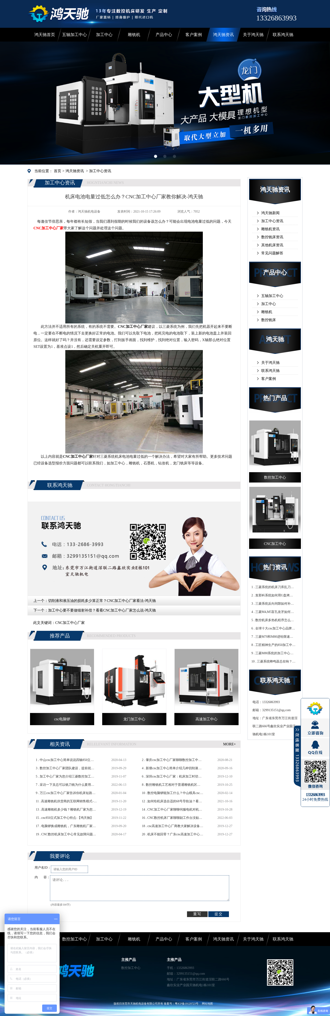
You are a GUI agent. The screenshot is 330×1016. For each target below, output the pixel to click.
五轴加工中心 (74, 34)
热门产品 (275, 398)
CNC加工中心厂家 (70, 623)
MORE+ (229, 744)
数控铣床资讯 (272, 237)
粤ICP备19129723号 (186, 1003)
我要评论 (60, 856)
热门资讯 (275, 567)
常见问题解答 (272, 253)
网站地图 (207, 1003)
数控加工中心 (74, 939)
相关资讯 (60, 744)
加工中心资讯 (100, 171)
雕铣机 (134, 34)
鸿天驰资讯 (223, 34)
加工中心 (104, 34)
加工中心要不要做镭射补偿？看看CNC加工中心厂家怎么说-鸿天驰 (102, 610)
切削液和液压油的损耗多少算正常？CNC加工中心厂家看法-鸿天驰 (102, 601)
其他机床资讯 (272, 245)
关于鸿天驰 (253, 34)
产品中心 (164, 34)
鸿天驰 (275, 339)
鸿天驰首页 (44, 34)
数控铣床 (268, 320)
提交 (218, 914)
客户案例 (193, 34)
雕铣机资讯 (270, 229)
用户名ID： (43, 867)
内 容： (42, 877)
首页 (57, 171)
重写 (197, 914)
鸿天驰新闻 (270, 213)
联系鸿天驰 (283, 34)
